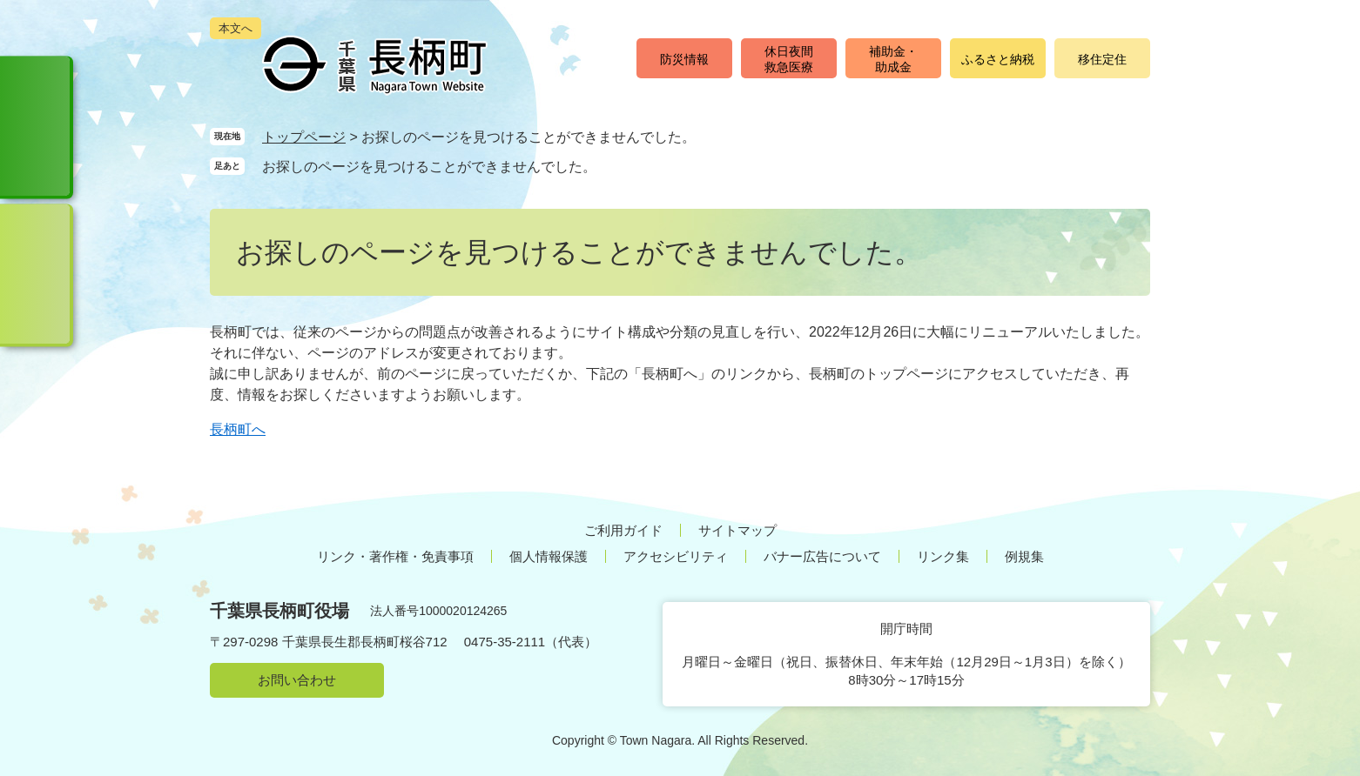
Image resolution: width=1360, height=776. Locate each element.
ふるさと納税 (997, 59)
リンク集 (943, 556)
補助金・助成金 (893, 59)
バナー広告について (822, 556)
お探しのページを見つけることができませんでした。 (429, 166)
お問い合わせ (297, 679)
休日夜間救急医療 (788, 59)
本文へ (235, 28)
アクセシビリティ (675, 556)
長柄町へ (238, 429)
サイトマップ (737, 530)
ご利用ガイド (623, 530)
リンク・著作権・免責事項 (395, 556)
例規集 (1024, 556)
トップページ (304, 137)
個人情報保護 (548, 556)
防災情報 (684, 59)
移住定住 (1102, 59)
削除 (613, 165)
